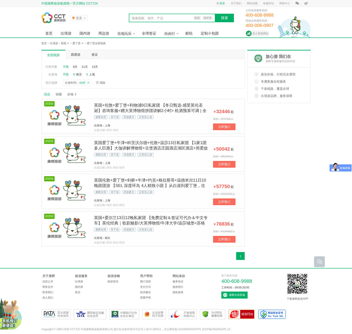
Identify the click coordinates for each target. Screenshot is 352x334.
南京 (79, 74)
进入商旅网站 (260, 33)
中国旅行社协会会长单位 (124, 314)
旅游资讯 (113, 281)
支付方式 (145, 286)
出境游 (66, 33)
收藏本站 (268, 3)
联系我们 (47, 292)
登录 (222, 3)
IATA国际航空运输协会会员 (90, 314)
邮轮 (189, 33)
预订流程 (145, 281)
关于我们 (236, 3)
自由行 (169, 33)
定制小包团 (210, 33)
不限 (66, 66)
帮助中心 (284, 3)
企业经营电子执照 (154, 314)
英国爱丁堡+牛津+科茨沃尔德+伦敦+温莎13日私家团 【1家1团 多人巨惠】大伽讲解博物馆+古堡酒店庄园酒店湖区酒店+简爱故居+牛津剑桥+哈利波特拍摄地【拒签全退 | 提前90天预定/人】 (151, 148)
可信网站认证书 (241, 314)
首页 (49, 33)
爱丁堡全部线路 (96, 43)
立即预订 (224, 127)
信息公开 (47, 281)
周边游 (103, 33)
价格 (72, 94)
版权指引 (178, 286)
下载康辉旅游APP (297, 286)
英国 (63, 43)
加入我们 (47, 297)
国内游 (84, 33)
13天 (95, 66)
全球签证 (149, 33)
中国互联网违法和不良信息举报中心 (182, 314)
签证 (95, 54)
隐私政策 (178, 292)
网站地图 (252, 3)
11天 (84, 66)
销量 (59, 94)
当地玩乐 (124, 33)
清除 (102, 82)
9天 (75, 66)
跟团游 (75, 54)
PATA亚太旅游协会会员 (56, 314)
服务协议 (178, 281)
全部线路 (53, 55)
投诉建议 (145, 292)
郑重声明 (145, 297)
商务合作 (47, 286)
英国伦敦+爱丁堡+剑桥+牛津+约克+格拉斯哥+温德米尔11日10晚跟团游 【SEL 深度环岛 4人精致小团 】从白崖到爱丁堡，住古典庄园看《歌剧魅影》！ (150, 185)
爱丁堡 (77, 43)
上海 (92, 74)
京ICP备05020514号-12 (216, 329)
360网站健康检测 (213, 314)
